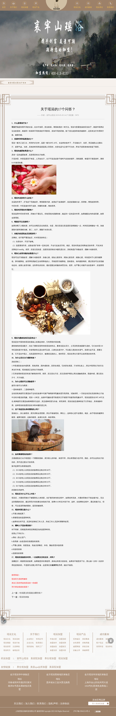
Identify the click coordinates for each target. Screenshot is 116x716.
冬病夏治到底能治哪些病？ (31, 593)
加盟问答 (62, 650)
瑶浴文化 (6, 639)
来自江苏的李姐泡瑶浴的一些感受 (25, 583)
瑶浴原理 (6, 646)
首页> (17, 83)
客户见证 (22, 83)
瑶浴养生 (109, 646)
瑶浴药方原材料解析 (19, 579)
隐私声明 (53, 703)
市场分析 (53, 639)
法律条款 (64, 703)
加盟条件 (53, 643)
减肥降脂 (76, 646)
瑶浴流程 (16, 639)
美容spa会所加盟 (38, 667)
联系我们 (39, 643)
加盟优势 (62, 643)
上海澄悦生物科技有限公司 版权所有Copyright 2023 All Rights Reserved (42, 711)
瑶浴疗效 (16, 643)
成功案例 (99, 639)
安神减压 (76, 639)
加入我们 (30, 703)
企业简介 (30, 639)
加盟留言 (62, 646)
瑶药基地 (30, 646)
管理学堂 (99, 646)
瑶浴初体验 (24, 597)
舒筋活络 (85, 646)
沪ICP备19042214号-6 (81, 711)
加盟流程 (62, 639)
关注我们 (18, 703)
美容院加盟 (36, 658)
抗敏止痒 (76, 650)
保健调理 (85, 650)
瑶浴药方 (6, 650)
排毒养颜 (85, 643)
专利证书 (39, 639)
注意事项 (16, 646)
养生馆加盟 (50, 658)
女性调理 (76, 643)
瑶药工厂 (39, 646)
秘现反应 (16, 650)
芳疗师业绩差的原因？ (20, 587)
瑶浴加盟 (63, 658)
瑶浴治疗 (23, 358)
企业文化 (30, 643)
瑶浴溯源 (6, 643)
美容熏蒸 (85, 639)
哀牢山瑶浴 (22, 658)
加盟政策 (53, 646)
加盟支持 (53, 650)
